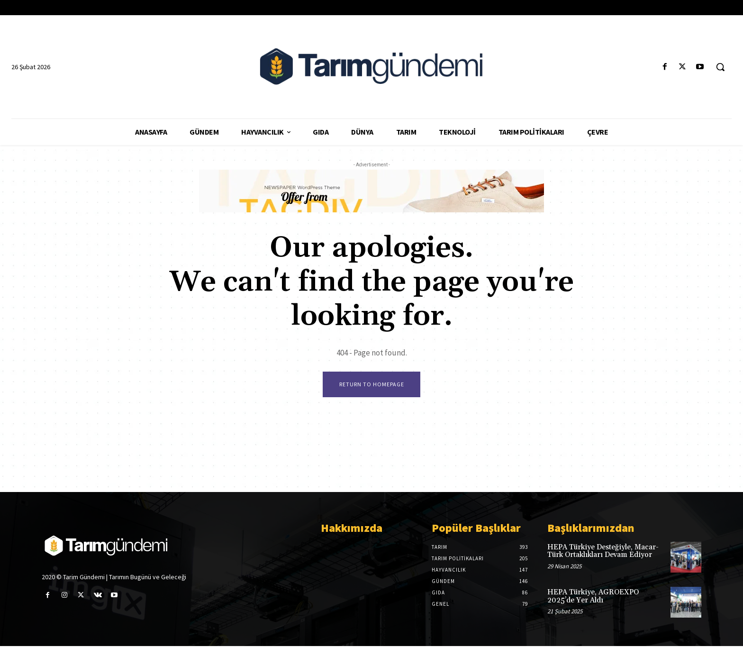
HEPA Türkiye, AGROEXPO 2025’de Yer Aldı (593, 597)
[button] (720, 66)
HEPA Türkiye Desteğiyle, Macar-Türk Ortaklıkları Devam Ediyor (603, 551)
